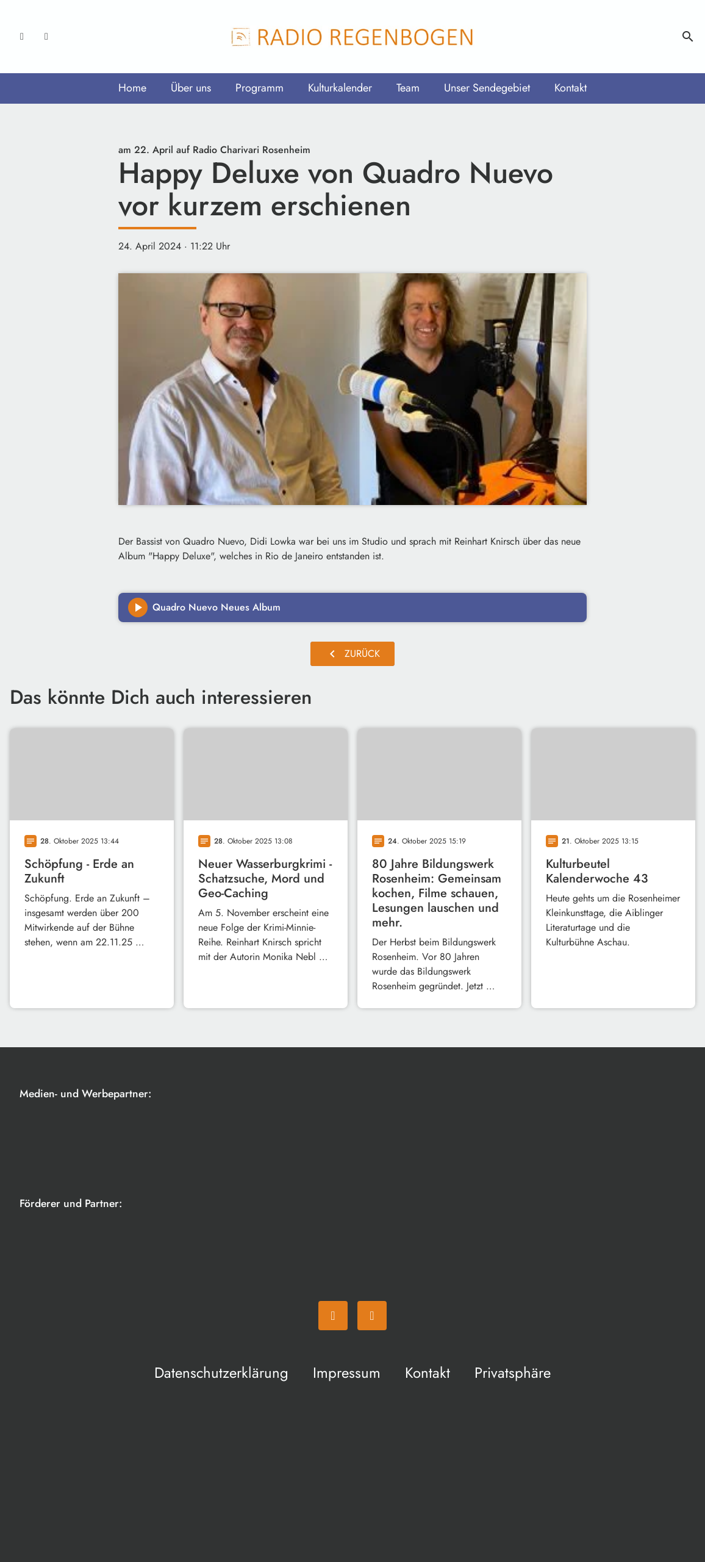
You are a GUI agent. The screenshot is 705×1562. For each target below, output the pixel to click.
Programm (259, 88)
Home (132, 88)
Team (408, 88)
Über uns (191, 88)
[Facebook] (22, 36)
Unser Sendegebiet (487, 88)
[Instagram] (46, 36)
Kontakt (570, 88)
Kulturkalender (340, 88)
